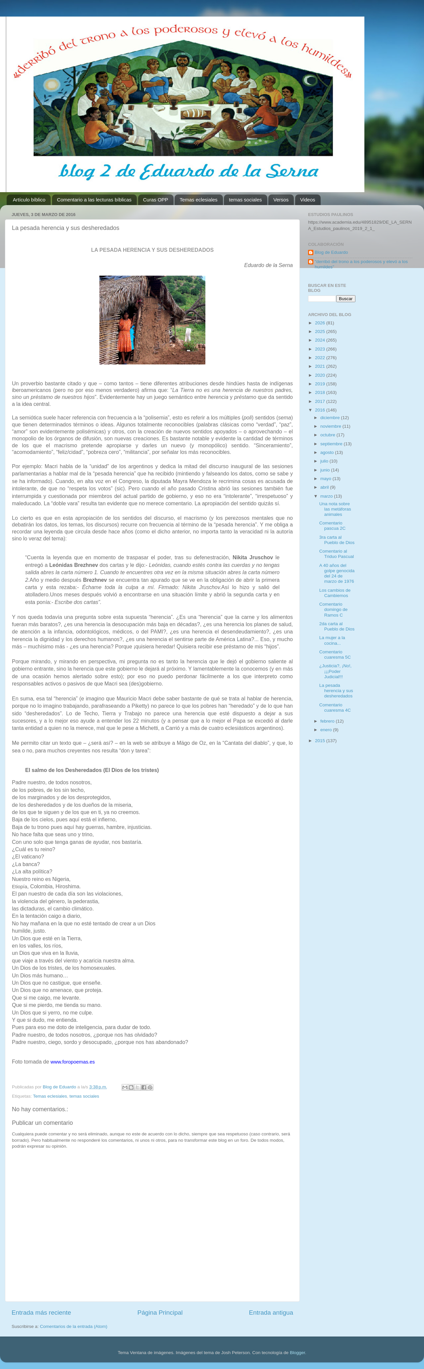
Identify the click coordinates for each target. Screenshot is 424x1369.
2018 (320, 392)
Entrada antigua (271, 1312)
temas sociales (245, 199)
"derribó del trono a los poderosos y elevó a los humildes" (361, 264)
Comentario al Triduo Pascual (336, 554)
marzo (327, 496)
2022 (320, 357)
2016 (320, 410)
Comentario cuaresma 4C (335, 707)
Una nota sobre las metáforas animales (335, 509)
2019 (320, 383)
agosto (327, 452)
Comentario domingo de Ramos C (333, 609)
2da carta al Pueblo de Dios (337, 626)
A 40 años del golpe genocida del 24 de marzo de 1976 (337, 573)
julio (325, 461)
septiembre (332, 443)
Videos (307, 199)
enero (326, 729)
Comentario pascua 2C (332, 525)
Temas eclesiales (198, 199)
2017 (320, 401)
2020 (320, 375)
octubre (328, 434)
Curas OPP (155, 199)
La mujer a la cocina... (332, 640)
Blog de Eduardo (331, 252)
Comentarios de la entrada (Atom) (73, 1326)
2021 (320, 366)
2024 (320, 340)
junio (325, 469)
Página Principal (160, 1312)
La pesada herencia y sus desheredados (336, 690)
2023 (320, 349)
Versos (281, 199)
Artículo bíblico (29, 199)
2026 (320, 322)
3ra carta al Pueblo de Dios (337, 540)
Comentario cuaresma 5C (335, 654)
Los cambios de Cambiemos (335, 593)
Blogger (297, 1352)
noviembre (331, 426)
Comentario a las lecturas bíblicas (94, 199)
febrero (328, 721)
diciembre (330, 417)
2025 (320, 331)
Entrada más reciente (41, 1312)
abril (325, 487)
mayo (326, 478)
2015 (320, 740)
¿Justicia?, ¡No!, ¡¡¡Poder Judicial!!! (335, 671)
